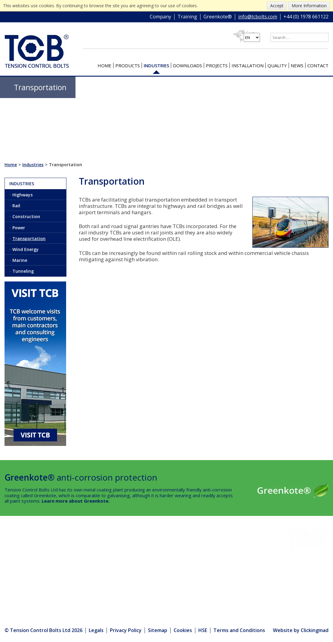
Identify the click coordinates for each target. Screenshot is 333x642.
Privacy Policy (126, 630)
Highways (22, 195)
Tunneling (23, 271)
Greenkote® (217, 17)
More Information (309, 5)
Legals (96, 630)
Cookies (183, 630)
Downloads (187, 65)
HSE (59, 563)
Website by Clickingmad (300, 631)
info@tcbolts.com (257, 17)
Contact (317, 65)
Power (18, 227)
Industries (156, 65)
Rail (16, 205)
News (297, 65)
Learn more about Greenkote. (76, 501)
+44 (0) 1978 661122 (305, 17)
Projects (217, 65)
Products (127, 65)
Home (104, 65)
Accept (276, 5)
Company (160, 17)
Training (187, 17)
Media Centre (71, 588)
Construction (26, 216)
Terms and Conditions (239, 630)
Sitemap (157, 630)
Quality (277, 65)
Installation (248, 65)
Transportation (29, 238)
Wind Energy (25, 249)
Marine (19, 260)
